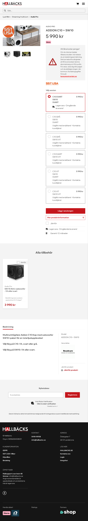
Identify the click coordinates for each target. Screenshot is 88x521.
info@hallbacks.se (39, 440)
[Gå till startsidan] (12, 4)
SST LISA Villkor (9, 454)
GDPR (5, 450)
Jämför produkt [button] (69, 370)
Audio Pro (34, 17)
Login (62, 457)
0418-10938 (36, 437)
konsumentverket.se (68, 76)
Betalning (6, 460)
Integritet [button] (64, 460)
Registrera (72, 395)
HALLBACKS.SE (66, 450)
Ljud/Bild (6, 17)
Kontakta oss (65, 454)
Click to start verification (46, 404)
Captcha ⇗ (52, 406)
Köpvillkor (6, 457)
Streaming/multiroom (20, 17)
